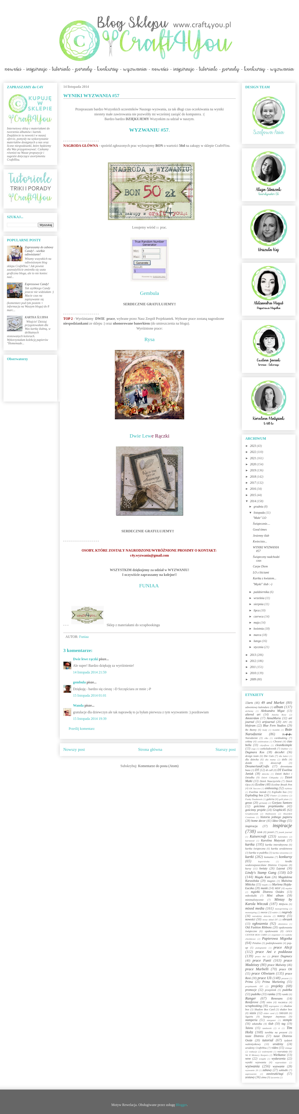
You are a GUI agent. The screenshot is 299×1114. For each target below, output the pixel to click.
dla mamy (270, 759)
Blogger (181, 1105)
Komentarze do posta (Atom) (158, 766)
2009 (253, 679)
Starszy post (226, 749)
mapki (265, 884)
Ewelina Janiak (257, 792)
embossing (271, 788)
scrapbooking (253, 1006)
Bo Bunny (251, 729)
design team (252, 756)
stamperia (251, 1020)
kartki (249, 857)
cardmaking (280, 738)
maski (264, 888)
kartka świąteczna (255, 848)
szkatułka (257, 1023)
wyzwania (252, 1066)
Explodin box (279, 792)
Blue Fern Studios (274, 725)
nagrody (287, 912)
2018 (253, 476)
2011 (253, 667)
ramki (285, 994)
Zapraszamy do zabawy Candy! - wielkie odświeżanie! (39, 251)
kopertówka (264, 861)
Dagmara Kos (254, 752)
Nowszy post (74, 749)
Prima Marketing (273, 981)
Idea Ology (279, 820)
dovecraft (276, 762)
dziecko (265, 774)
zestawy (250, 1077)
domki (248, 762)
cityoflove (264, 745)
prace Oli (285, 969)
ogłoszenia (260, 923)
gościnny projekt (255, 810)
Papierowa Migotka (277, 938)
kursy (248, 868)
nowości (250, 919)
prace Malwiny (277, 965)
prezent (285, 978)
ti (279, 1028)
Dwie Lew (149, 436)
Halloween (270, 813)
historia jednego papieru (276, 817)
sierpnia (259, 604)
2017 (253, 482)
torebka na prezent (276, 1032)
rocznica (282, 1002)
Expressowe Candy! (37, 284)
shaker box (286, 1009)
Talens (249, 1028)
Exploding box (254, 795)
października (262, 592)
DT (257, 770)
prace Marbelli (256, 969)
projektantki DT (254, 986)
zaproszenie (251, 1074)
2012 (253, 661)
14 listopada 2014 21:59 (89, 672)
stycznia (259, 647)
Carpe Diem (260, 566)
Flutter (273, 795)
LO (290, 873)
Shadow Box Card (264, 1009)
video (274, 1047)
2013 (253, 655)
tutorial (267, 1040)
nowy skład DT (270, 919)
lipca (257, 610)
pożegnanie (260, 947)
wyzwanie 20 (251, 1070)
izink (259, 832)
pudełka (287, 989)
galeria (270, 799)
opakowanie (271, 931)
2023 (253, 446)
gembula (79, 682)
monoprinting (281, 908)
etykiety (288, 788)
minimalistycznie (254, 899)
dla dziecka (252, 759)
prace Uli (264, 978)
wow (248, 1058)
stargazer (271, 1020)
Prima (249, 981)
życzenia (275, 1077)
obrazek (287, 919)
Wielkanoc (279, 1055)
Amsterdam (252, 718)
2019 (253, 470)
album (278, 707)
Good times (260, 529)
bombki (276, 730)
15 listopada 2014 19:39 (89, 718)
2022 (253, 452)
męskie (289, 888)
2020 (253, 464)
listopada (260, 512)
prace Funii (262, 960)
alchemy (249, 711)
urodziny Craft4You (256, 1047)
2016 (253, 488)
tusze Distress (254, 1036)
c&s (266, 738)
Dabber (284, 748)
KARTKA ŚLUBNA (36, 317)
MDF (278, 888)
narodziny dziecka (261, 916)
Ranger (250, 998)
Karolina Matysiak (273, 840)
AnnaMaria (274, 718)
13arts (249, 702)
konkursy (285, 857)
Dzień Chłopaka (270, 777)
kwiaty (264, 868)
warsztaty (282, 1051)
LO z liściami (261, 572)
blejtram (250, 725)
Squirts (249, 1016)
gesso (248, 802)
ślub (270, 1023)
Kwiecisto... (260, 541)
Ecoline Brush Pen (281, 784)
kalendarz (283, 836)
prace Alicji (283, 947)
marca (258, 635)
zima (263, 1077)
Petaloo (256, 943)
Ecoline (260, 784)
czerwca (259, 616)
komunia (268, 857)
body (264, 730)
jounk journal (285, 832)
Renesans (277, 998)
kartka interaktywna (276, 844)
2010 (253, 673)
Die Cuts (269, 756)
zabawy (267, 1070)
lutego (258, 641)
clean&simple (283, 745)
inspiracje (282, 825)
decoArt (279, 752)
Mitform (283, 904)
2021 (253, 458)
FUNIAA (148, 585)
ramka (271, 994)
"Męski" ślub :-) (262, 584)
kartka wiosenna (281, 852)
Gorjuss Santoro (282, 802)
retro (269, 1002)
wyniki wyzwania (255, 1062)
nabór (275, 912)
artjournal (268, 722)
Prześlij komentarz (82, 728)
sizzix (253, 1013)
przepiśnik (270, 989)
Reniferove (251, 1002)
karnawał (249, 840)
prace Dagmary (282, 956)
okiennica (283, 924)
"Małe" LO (259, 517)
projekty (277, 986)
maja (257, 622)
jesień (270, 832)
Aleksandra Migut (272, 710)
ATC (285, 722)
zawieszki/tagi (274, 1073)
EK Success (255, 788)
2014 (253, 501)
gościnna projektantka (269, 806)
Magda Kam (262, 877)
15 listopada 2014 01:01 (89, 695)
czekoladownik (268, 748)
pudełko (256, 994)
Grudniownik (251, 813)
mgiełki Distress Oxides (267, 891)
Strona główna (150, 749)
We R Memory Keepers (256, 1055)
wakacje (253, 1051)
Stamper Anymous (274, 1016)
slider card (268, 1013)
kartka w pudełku (258, 852)
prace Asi (260, 956)
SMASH (283, 1013)
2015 (253, 495)
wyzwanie (278, 1066)
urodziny (278, 1044)
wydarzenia (278, 1058)
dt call (269, 770)
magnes (271, 880)
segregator (274, 1006)
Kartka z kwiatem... (264, 578)
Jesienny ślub (261, 535)
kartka (250, 844)
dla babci (283, 756)
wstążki (262, 1058)
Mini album (275, 895)
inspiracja (251, 826)
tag (283, 1023)
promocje (251, 989)
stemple (287, 1020)
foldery (284, 795)
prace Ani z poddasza (274, 952)
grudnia (259, 506)
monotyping (251, 912)
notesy (281, 916)
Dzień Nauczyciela (270, 781)
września (259, 598)
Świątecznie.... (261, 523)
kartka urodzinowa (281, 848)
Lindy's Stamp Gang (260, 873)
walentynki (267, 1051)
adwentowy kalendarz (257, 707)
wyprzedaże (280, 1062)
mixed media (254, 908)
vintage (288, 1048)
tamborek (266, 1028)
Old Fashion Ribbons (258, 927)
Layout (280, 868)
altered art (252, 714)
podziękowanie (274, 943)
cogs (253, 748)
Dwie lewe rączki (85, 659)
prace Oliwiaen (263, 973)
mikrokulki (251, 895)
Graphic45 (279, 810)
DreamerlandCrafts (257, 766)
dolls (284, 759)
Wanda (78, 705)
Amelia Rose (279, 714)
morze (264, 912)
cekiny (248, 741)
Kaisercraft (258, 836)
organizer (276, 934)
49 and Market (272, 703)
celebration (262, 741)
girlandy (263, 803)
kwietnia (259, 628)
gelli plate (284, 799)
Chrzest (277, 741)
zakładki (283, 1070)
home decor (258, 820)
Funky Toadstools (253, 799)
